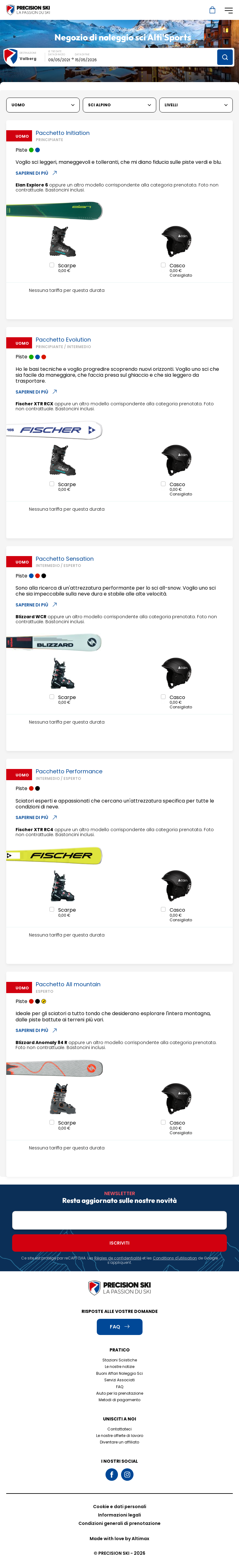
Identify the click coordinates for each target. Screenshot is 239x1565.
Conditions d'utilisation (175, 1258)
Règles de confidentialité (117, 1258)
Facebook (111, 1474)
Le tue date (55, 51)
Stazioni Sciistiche (119, 1360)
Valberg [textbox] (28, 58)
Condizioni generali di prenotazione (119, 1523)
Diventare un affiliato (119, 1442)
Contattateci (119, 1429)
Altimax (140, 1538)
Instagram (127, 1474)
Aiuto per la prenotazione (119, 1393)
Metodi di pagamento (119, 1399)
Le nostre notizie (119, 1366)
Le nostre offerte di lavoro (119, 1435)
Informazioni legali (119, 1515)
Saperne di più (37, 173)
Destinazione (28, 53)
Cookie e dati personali (119, 1506)
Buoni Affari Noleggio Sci (119, 1373)
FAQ (119, 1386)
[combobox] (32, 58)
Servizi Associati (119, 1380)
